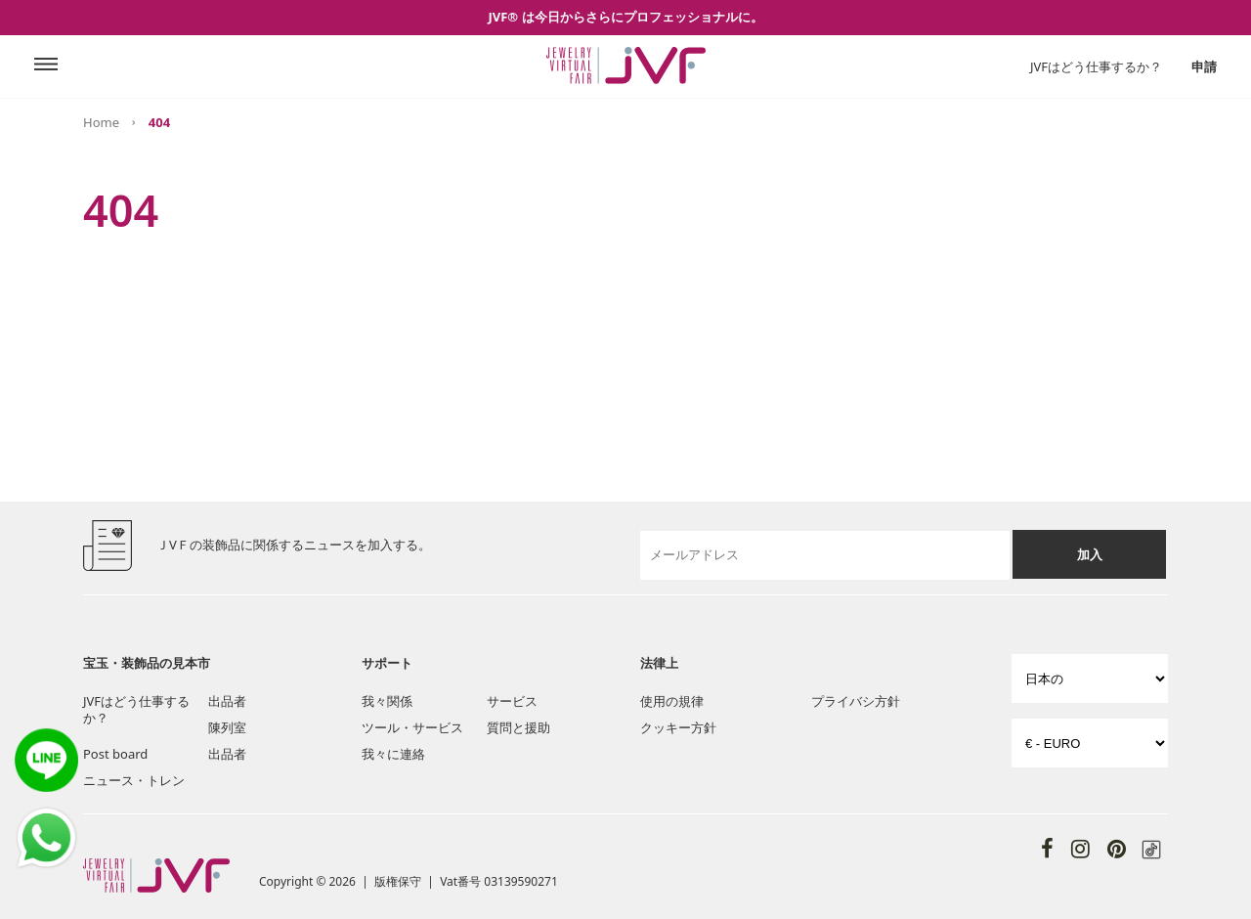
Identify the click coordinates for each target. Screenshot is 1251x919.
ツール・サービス (412, 727)
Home (101, 122)
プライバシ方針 (855, 701)
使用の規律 (672, 701)
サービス (512, 701)
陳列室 (227, 727)
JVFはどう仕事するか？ (1096, 66)
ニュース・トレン (134, 780)
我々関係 (387, 701)
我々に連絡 (393, 754)
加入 (1089, 554)
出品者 (227, 701)
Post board (115, 754)
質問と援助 (518, 727)
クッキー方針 (678, 727)
